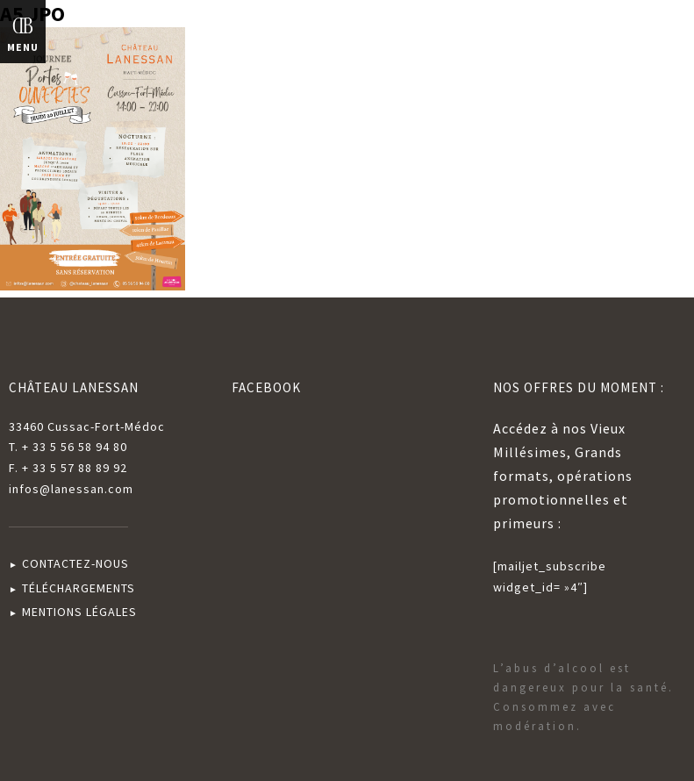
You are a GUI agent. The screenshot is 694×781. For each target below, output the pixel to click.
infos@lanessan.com (71, 489)
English (647, 33)
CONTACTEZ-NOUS (75, 563)
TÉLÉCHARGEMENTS (78, 588)
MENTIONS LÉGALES (79, 612)
